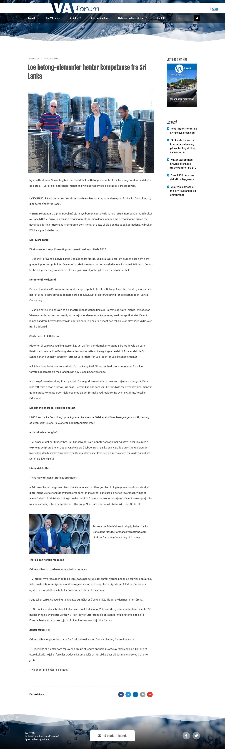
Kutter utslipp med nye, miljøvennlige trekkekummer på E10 (183, 163)
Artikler (75, 18)
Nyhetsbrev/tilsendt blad (132, 18)
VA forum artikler (51, 58)
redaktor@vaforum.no (42, 739)
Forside (32, 18)
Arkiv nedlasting (99, 18)
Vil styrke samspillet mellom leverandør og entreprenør (183, 190)
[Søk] (197, 18)
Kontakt (161, 18)
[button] (121, 694)
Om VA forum (53, 18)
